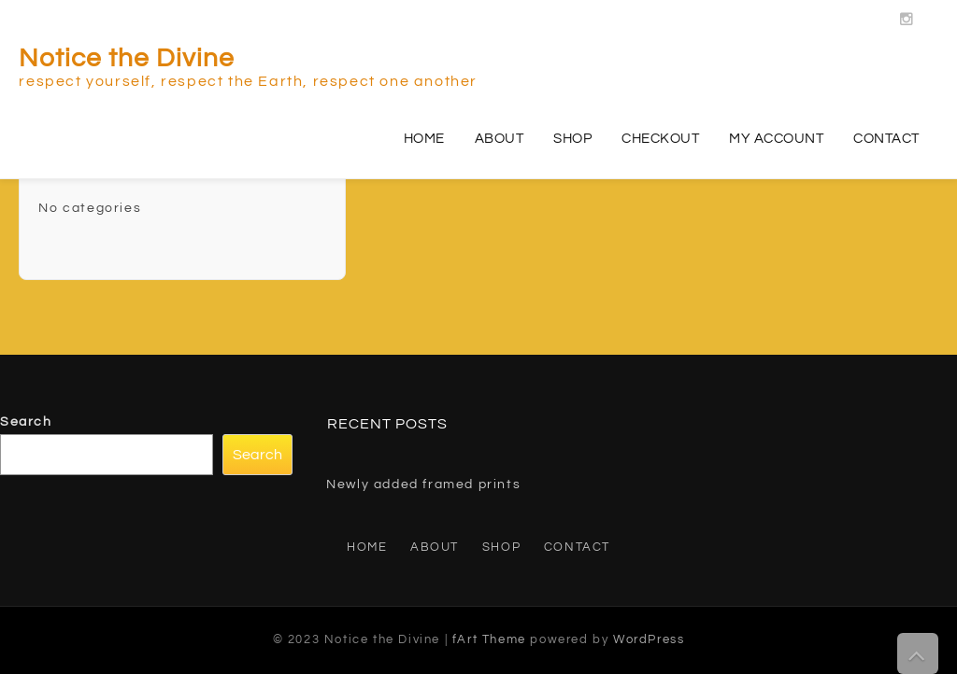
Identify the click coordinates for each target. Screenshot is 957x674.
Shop (572, 139)
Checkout (660, 139)
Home (424, 139)
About (499, 139)
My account (776, 139)
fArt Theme (489, 639)
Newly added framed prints (423, 484)
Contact (886, 139)
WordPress (648, 639)
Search (26, 421)
